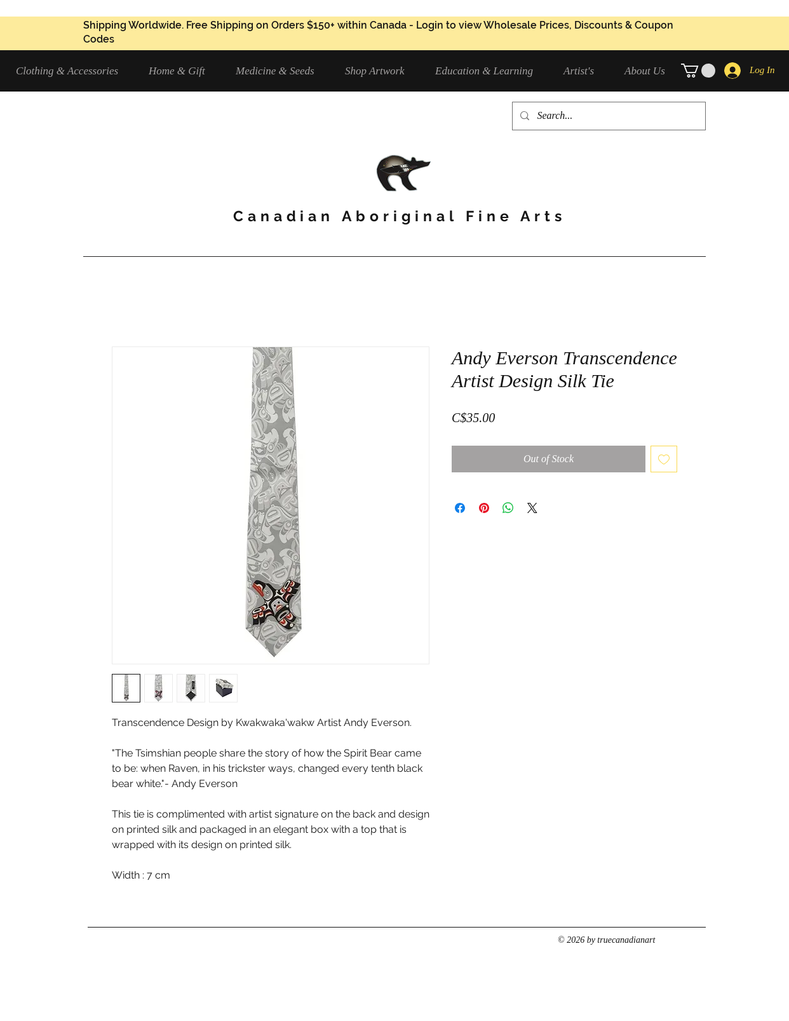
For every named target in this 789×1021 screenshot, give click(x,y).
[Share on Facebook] (460, 508)
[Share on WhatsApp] (508, 508)
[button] (72, 71)
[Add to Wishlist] (664, 459)
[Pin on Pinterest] (484, 508)
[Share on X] (532, 508)
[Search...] (607, 116)
